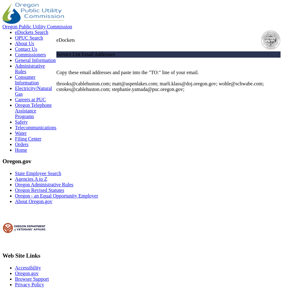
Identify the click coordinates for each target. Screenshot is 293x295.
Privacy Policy (29, 284)
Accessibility (28, 267)
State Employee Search (38, 173)
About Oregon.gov (33, 201)
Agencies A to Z (31, 179)
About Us (24, 43)
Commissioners (30, 54)
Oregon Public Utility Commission (37, 26)
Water (21, 133)
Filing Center (28, 138)
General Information (35, 60)
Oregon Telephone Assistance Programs (33, 110)
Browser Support (32, 279)
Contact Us (26, 49)
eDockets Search (31, 32)
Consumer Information (27, 79)
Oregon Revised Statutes (39, 190)
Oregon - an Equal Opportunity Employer (56, 195)
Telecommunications (35, 127)
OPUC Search (29, 37)
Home (21, 150)
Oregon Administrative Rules (44, 184)
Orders (22, 144)
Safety (21, 122)
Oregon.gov (27, 273)
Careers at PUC (30, 99)
